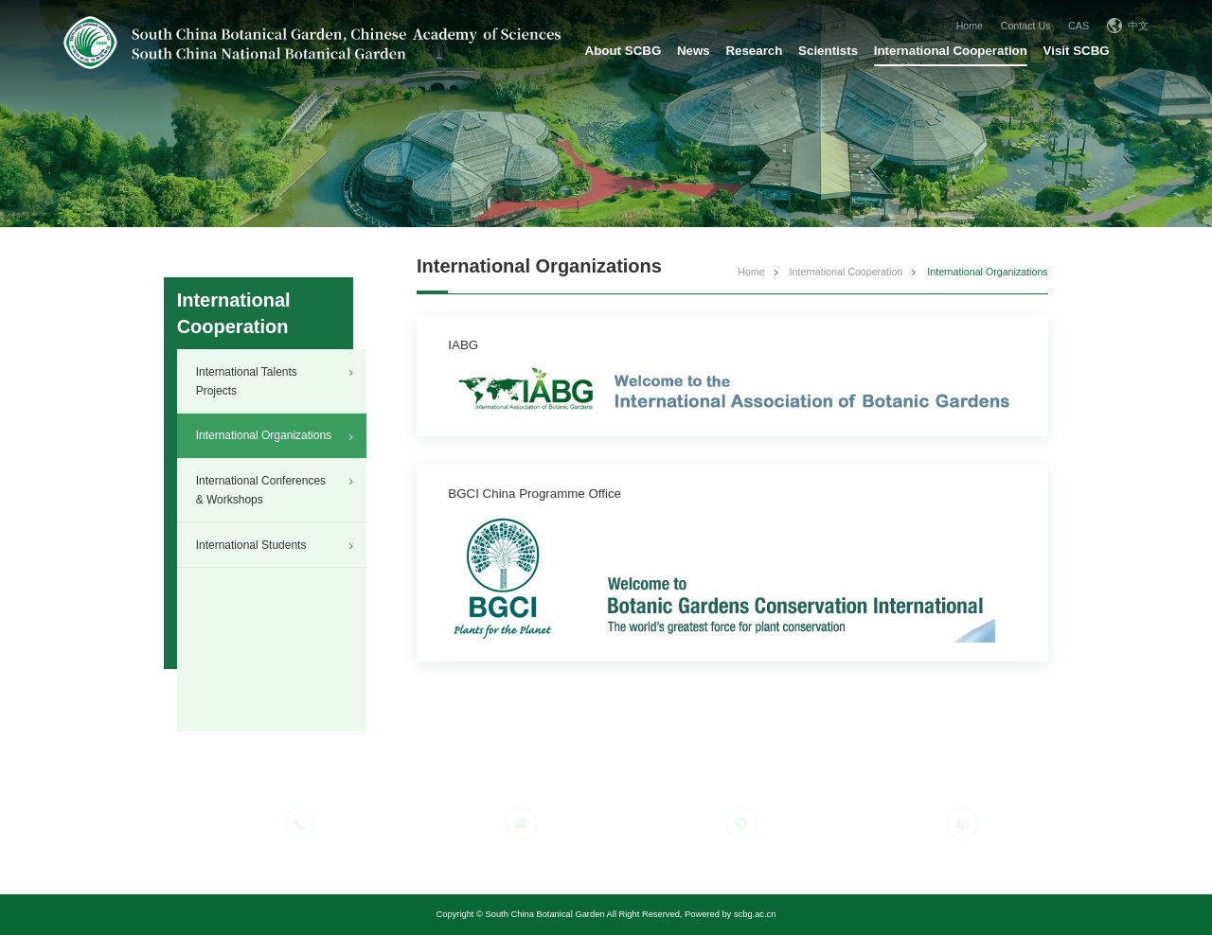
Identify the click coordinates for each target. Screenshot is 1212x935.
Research (753, 51)
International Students (251, 545)
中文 (1128, 25)
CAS (1078, 25)
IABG (463, 345)
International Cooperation (950, 51)
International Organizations (263, 435)
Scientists (828, 51)
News (693, 51)
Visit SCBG (1076, 51)
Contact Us (1026, 25)
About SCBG (623, 51)
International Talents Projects (246, 381)
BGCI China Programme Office (534, 493)
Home (969, 25)
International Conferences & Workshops (261, 490)
